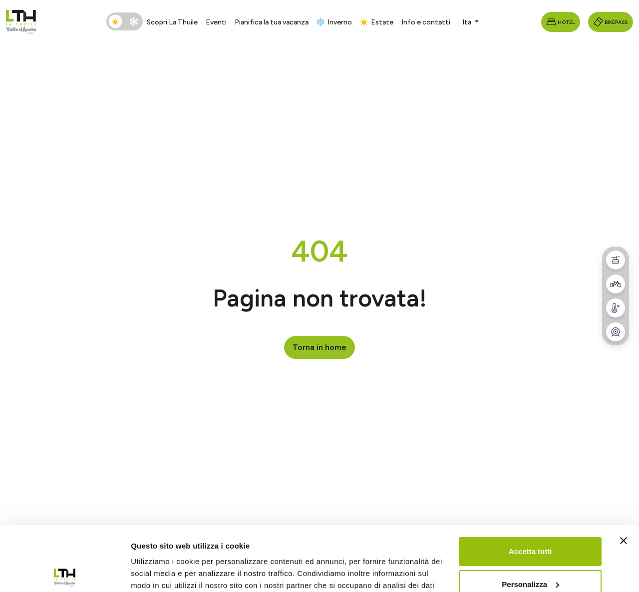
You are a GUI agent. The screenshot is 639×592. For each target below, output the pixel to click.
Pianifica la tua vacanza (272, 22)
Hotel (561, 21)
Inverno (334, 22)
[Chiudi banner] (623, 476)
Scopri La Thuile (172, 22)
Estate (376, 22)
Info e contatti (425, 22)
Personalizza (530, 519)
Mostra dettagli (158, 572)
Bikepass (611, 21)
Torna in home (319, 347)
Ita (467, 22)
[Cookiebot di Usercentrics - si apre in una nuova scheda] (64, 572)
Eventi (216, 22)
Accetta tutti (530, 487)
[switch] (124, 21)
